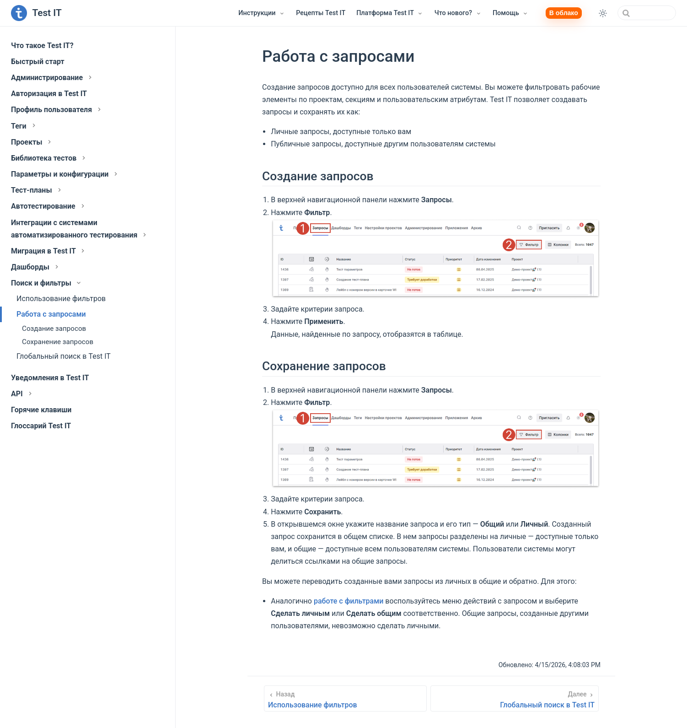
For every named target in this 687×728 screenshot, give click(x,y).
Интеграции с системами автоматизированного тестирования (79, 228)
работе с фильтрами (348, 601)
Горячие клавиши (41, 409)
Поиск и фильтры (46, 283)
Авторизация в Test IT (49, 93)
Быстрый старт (37, 61)
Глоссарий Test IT (41, 425)
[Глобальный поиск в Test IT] (514, 698)
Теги (24, 126)
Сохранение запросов (57, 342)
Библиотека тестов (49, 158)
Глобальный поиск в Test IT (63, 356)
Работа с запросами (51, 314)
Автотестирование (48, 206)
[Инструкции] (261, 13)
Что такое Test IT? (42, 45)
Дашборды (35, 267)
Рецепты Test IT (320, 13)
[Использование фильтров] (345, 698)
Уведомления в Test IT (50, 377)
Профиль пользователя (57, 109)
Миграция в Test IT (48, 251)
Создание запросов (54, 328)
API (22, 393)
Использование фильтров (61, 298)
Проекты (32, 142)
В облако (563, 12)
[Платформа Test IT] (390, 13)
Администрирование (52, 77)
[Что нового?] (458, 13)
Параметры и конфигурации (65, 174)
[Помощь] (510, 13)
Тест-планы (37, 190)
